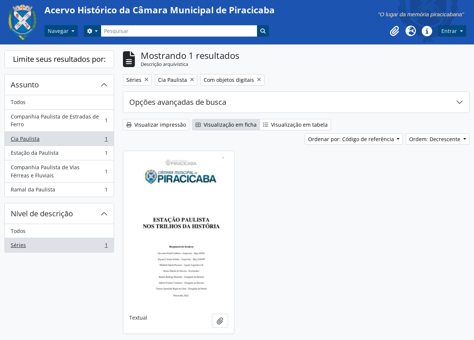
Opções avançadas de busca (177, 102)
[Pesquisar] (179, 31)
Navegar (59, 30)
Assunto (25, 85)
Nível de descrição (42, 214)
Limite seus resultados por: (59, 59)
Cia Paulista (59, 140)
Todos (18, 102)
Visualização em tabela (295, 124)
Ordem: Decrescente (435, 139)
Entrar (449, 30)
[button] (394, 31)
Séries (59, 246)
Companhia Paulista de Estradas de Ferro (59, 120)
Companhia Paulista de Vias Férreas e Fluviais (59, 171)
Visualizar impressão (156, 124)
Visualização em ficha (226, 124)
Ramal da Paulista (59, 191)
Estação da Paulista (59, 154)
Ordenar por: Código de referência (351, 139)
